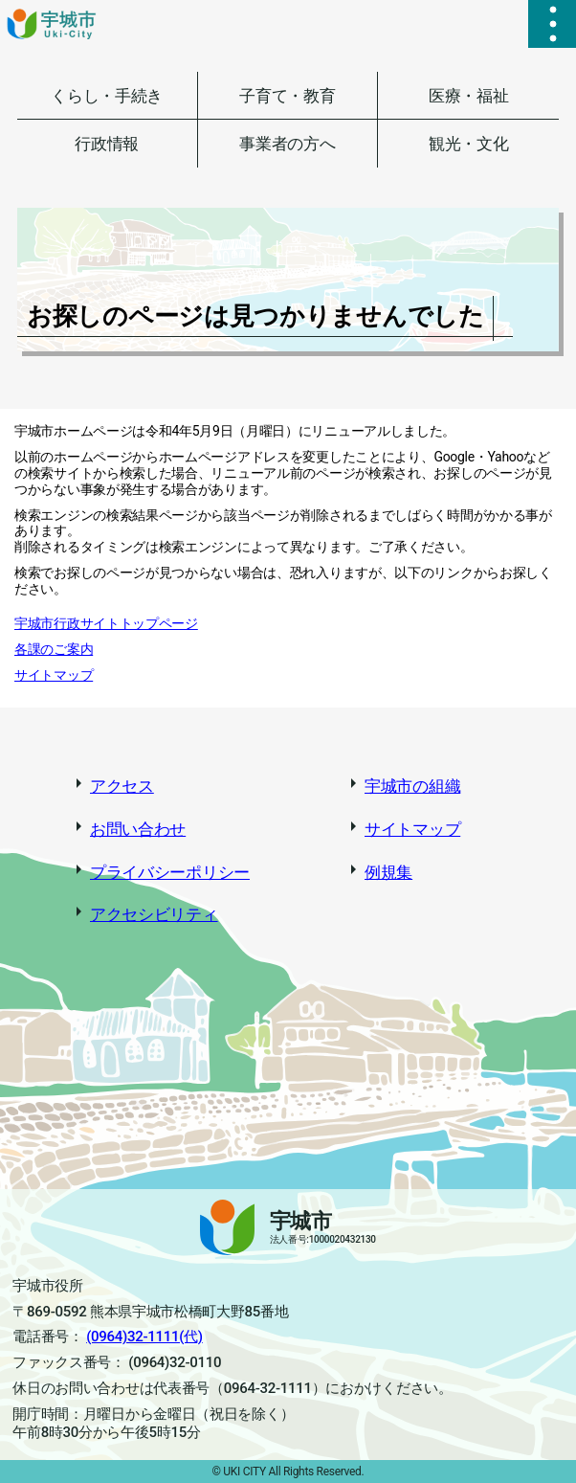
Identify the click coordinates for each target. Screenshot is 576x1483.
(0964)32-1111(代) (144, 1336)
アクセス (122, 786)
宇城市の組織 (412, 786)
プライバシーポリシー (170, 872)
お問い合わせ (138, 829)
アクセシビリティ (154, 914)
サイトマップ (53, 675)
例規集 (388, 872)
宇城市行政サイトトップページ (106, 623)
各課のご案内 (53, 649)
